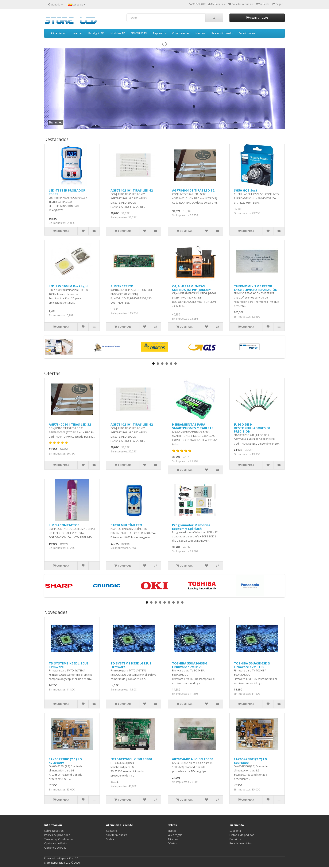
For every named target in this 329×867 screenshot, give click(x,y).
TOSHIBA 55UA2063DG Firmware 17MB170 (190, 665)
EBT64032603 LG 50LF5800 (131, 759)
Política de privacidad (57, 835)
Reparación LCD (68, 858)
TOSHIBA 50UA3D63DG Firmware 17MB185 (252, 665)
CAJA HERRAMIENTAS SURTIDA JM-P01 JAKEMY (191, 288)
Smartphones (247, 33)
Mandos (200, 33)
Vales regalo (175, 835)
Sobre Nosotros (53, 831)
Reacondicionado (222, 33)
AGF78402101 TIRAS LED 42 (132, 190)
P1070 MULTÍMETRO (126, 525)
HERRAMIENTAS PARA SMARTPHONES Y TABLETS (192, 426)
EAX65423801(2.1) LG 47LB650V (65, 761)
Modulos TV (118, 33)
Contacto (111, 831)
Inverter (77, 33)
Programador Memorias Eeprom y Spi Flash (191, 527)
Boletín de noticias (240, 843)
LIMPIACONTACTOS (64, 525)
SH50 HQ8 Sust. (246, 190)
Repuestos (159, 33)
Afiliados (173, 839)
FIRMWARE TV (139, 33)
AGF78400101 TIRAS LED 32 (193, 190)
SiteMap (111, 839)
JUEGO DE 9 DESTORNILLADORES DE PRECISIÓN (252, 427)
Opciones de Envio (55, 843)
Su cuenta (235, 831)
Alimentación (58, 33)
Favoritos (235, 839)
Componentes (180, 33)
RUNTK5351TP (122, 286)
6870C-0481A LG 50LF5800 (192, 759)
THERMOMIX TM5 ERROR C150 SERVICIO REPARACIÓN (256, 288)
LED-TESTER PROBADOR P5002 (67, 192)
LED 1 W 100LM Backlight (68, 286)
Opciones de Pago (55, 847)
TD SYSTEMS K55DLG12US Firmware (131, 665)
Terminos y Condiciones (58, 839)
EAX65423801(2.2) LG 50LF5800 (250, 761)
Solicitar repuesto (116, 835)
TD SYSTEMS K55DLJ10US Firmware (69, 665)
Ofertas (172, 843)
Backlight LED (96, 33)
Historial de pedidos (241, 835)
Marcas (172, 831)
